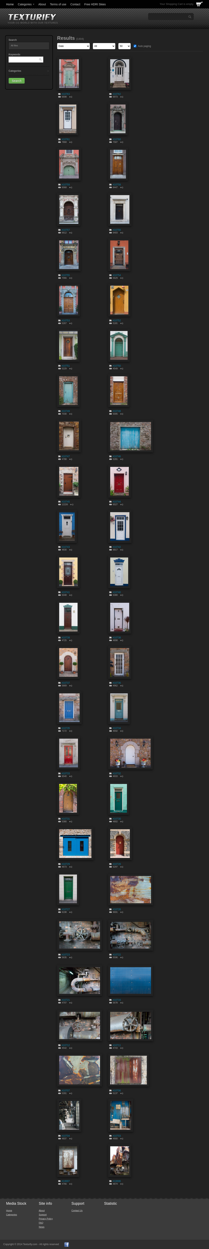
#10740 (117, 592)
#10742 (117, 547)
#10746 (117, 456)
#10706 (117, 1090)
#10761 (66, 139)
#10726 (117, 909)
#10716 (117, 1000)
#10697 (66, 1181)
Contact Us (76, 1210)
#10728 (117, 864)
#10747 (66, 456)
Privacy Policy (46, 1218)
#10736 (117, 682)
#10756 (117, 230)
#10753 (66, 320)
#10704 (66, 1135)
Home (10, 4)
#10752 (117, 320)
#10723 (66, 954)
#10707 (66, 1090)
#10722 (117, 954)
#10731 (66, 818)
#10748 (117, 411)
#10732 (117, 773)
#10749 (66, 411)
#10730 (117, 818)
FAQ (41, 1223)
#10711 (117, 1045)
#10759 (66, 184)
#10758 (117, 184)
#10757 (66, 230)
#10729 (66, 864)
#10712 (66, 1045)
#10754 (117, 275)
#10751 (66, 365)
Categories (26, 4)
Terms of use (58, 4)
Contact (75, 4)
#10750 (117, 365)
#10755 (66, 275)
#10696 (117, 1181)
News (41, 1227)
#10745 (66, 501)
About (42, 4)
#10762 (117, 94)
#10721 (66, 1000)
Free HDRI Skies (95, 4)
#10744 (117, 501)
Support (43, 1214)
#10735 (66, 728)
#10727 (66, 909)
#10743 (66, 547)
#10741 (66, 592)
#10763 (66, 94)
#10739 (66, 637)
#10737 (66, 682)
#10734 (117, 728)
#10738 (117, 637)
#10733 (66, 773)
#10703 (117, 1135)
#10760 (117, 139)
